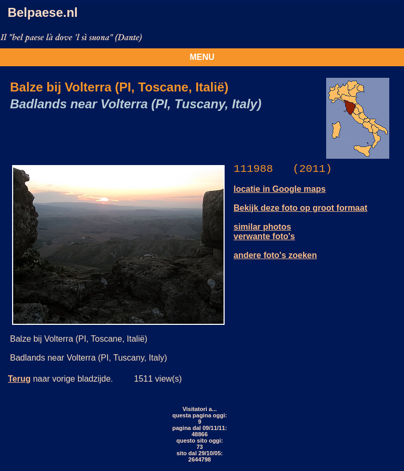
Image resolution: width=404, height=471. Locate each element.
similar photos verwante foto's (264, 231)
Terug (19, 378)
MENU (201, 57)
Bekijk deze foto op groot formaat (300, 207)
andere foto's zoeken (275, 255)
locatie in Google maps (280, 189)
